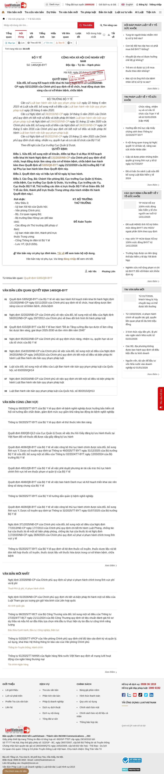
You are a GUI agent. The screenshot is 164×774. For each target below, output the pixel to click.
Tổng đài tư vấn (50, 719)
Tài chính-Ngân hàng (18, 664)
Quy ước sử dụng (88, 701)
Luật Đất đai (49, 767)
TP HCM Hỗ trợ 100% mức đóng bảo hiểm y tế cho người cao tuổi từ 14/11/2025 (148, 210)
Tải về (60, 253)
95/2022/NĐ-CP (53, 136)
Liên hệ (9, 707)
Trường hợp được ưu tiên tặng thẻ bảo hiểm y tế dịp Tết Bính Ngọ (141, 256)
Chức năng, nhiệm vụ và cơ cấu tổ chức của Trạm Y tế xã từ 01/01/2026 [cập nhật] (149, 113)
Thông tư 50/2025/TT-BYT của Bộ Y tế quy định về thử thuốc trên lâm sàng (49, 422)
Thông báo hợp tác (89, 722)
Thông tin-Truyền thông (19, 647)
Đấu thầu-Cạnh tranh (18, 630)
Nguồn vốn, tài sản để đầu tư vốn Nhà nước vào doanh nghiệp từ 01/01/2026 (141, 364)
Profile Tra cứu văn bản (16, 701)
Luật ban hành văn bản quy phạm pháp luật (55, 103)
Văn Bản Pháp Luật (11, 767)
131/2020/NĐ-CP (60, 157)
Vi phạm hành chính (34, 588)
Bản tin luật (105, 12)
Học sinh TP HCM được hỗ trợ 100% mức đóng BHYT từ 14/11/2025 (141, 242)
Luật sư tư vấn (123, 12)
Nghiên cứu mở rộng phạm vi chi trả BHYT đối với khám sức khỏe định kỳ (142, 271)
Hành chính (37, 647)
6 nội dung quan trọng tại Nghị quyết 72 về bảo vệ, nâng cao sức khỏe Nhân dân (141, 146)
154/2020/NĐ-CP (59, 121)
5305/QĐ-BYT (50, 165)
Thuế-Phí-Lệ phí (16, 588)
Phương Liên (108, 271)
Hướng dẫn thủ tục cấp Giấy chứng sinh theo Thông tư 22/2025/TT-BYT (140, 131)
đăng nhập (69, 259)
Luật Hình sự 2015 (66, 767)
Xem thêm (111, 565)
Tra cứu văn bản (34, 12)
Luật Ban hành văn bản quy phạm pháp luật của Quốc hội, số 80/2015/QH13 (52, 391)
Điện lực (55, 630)
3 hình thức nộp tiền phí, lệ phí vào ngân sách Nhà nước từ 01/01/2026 (141, 335)
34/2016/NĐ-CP (54, 114)
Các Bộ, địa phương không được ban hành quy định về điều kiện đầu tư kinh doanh (142, 349)
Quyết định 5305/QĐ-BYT (38, 278)
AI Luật (139, 12)
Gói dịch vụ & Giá (107, 4)
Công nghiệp (44, 630)
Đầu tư (33, 630)
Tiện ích (151, 12)
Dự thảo (51, 12)
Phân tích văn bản (51, 696)
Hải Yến (90, 271)
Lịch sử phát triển (13, 696)
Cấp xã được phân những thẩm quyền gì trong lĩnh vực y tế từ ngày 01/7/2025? (142, 160)
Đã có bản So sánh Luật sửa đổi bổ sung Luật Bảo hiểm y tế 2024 (142, 175)
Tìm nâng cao (108, 25)
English (127, 4)
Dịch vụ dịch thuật (51, 707)
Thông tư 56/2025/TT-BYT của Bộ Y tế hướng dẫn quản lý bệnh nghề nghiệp (50, 496)
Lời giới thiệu (11, 690)
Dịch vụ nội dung (51, 713)
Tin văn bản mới (68, 12)
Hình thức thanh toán (90, 696)
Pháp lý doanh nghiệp (53, 701)
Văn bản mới (14, 12)
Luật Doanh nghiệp (32, 767)
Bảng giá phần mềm (89, 690)
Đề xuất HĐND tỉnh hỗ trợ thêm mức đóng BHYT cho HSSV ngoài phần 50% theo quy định (142, 228)
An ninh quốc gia (16, 606)
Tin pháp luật (88, 12)
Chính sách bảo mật (89, 707)
